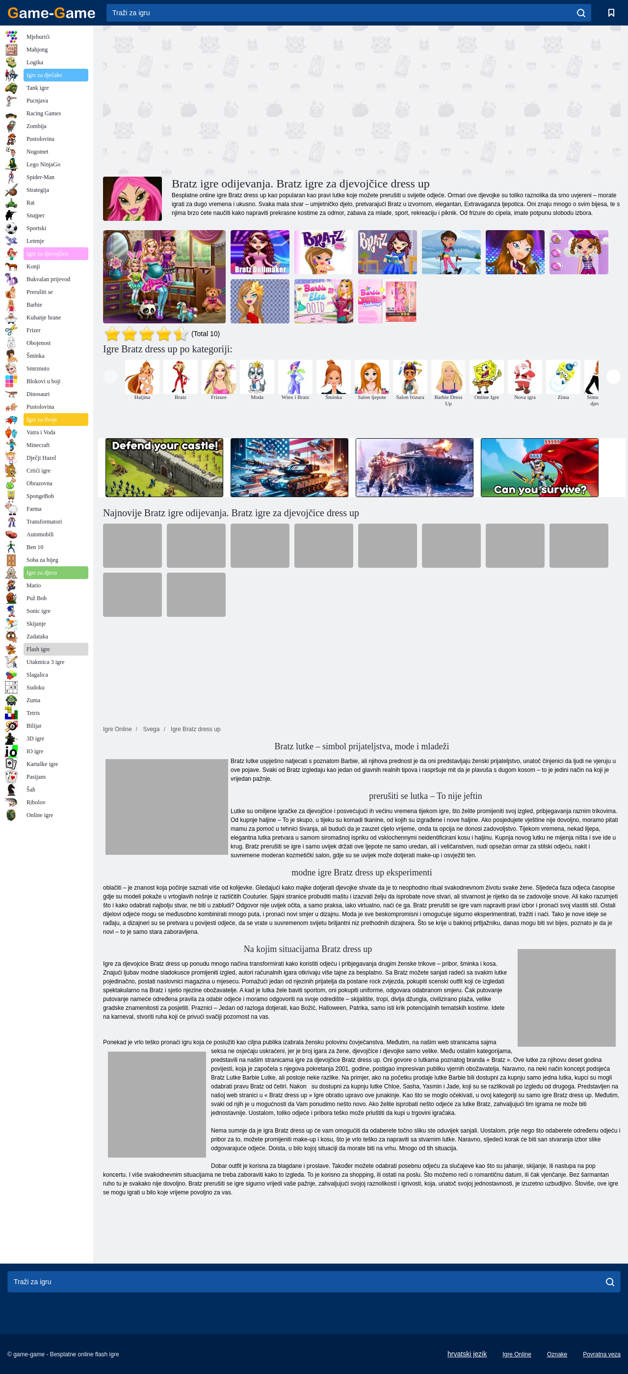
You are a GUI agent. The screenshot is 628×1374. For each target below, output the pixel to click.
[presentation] (110, 377)
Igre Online (516, 1354)
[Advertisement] (232, 99)
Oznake (557, 1354)
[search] (581, 12)
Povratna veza (602, 1354)
